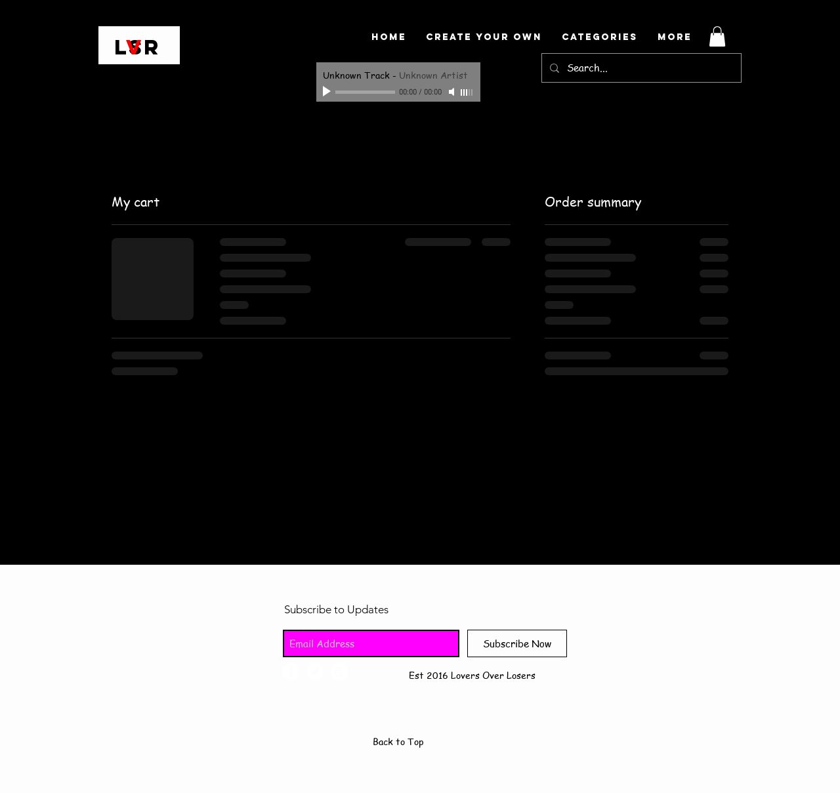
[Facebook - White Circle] (290, 671)
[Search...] (640, 68)
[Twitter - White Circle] (315, 671)
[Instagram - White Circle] (339, 671)
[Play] (328, 92)
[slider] (467, 92)
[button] (717, 36)
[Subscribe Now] (517, 643)
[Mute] (452, 91)
